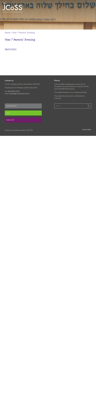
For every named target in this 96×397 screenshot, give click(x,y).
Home (7, 33)
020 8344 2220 (14, 91)
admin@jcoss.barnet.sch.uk (19, 94)
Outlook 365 (10, 120)
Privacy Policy (86, 129)
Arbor (8, 113)
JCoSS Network (11, 106)
